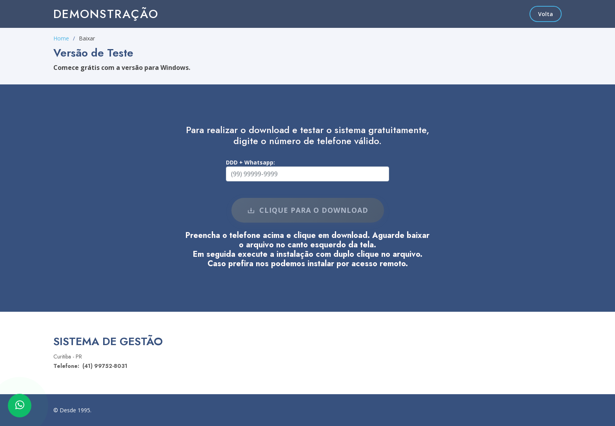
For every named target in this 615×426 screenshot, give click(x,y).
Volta (545, 14)
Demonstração (105, 13)
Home (61, 38)
